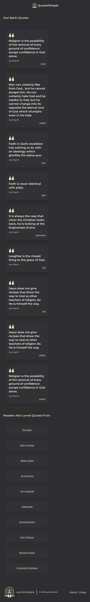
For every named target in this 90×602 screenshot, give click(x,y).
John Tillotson (27, 537)
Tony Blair (27, 430)
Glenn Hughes (27, 445)
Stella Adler (27, 506)
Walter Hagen (27, 460)
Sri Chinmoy (27, 476)
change (42, 123)
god (44, 267)
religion (42, 355)
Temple (48, 5)
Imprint (73, 592)
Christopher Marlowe (27, 568)
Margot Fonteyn (27, 552)
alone (43, 64)
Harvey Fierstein (27, 522)
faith (44, 163)
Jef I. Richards (27, 491)
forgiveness (41, 235)
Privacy (82, 592)
